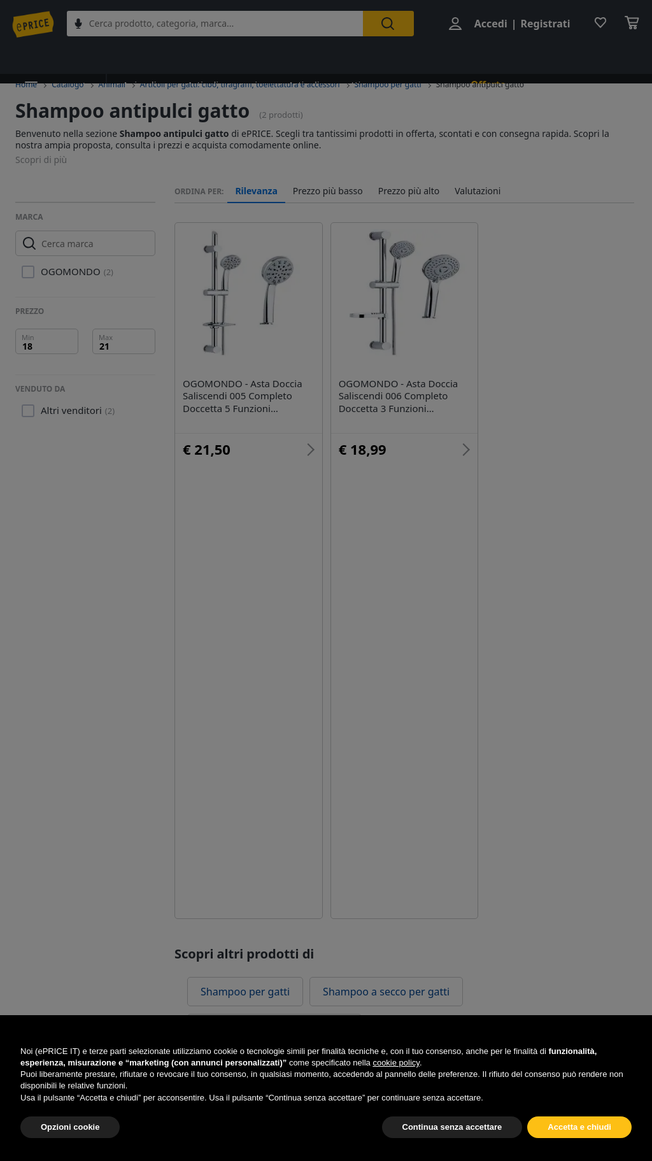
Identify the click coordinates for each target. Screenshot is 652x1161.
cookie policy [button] (395, 1091)
